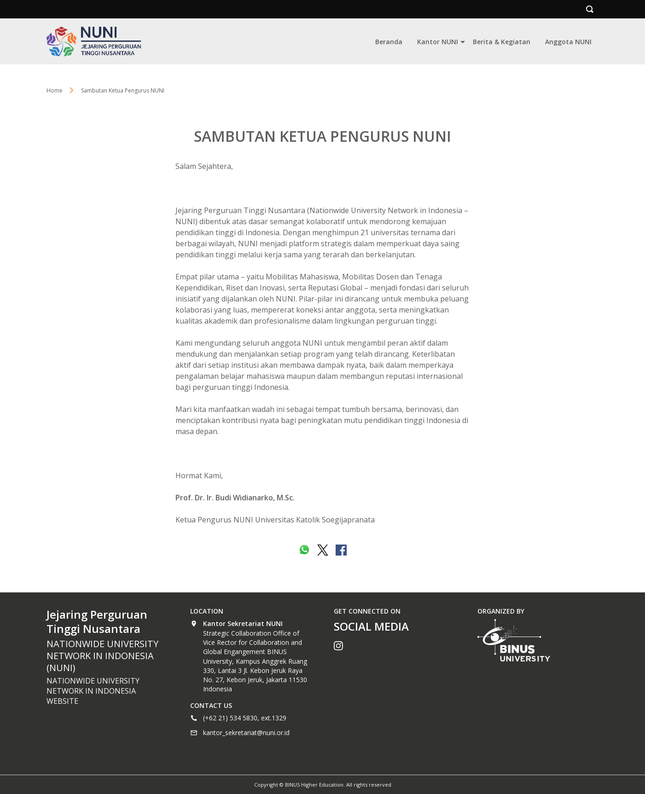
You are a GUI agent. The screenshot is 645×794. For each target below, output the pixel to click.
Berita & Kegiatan (501, 41)
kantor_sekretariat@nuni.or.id (246, 732)
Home (54, 90)
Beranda (388, 41)
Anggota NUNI (568, 41)
